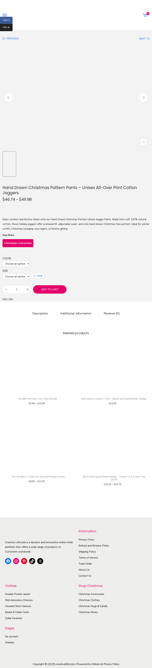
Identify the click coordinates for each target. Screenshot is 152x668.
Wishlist (9, 642)
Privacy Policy (86, 539)
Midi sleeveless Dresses (19, 599)
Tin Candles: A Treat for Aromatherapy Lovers (38, 476)
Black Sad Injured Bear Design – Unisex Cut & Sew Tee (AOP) (114, 477)
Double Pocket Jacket (17, 593)
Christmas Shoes (88, 612)
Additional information (75, 313)
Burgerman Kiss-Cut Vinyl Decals (38, 398)
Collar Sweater (13, 618)
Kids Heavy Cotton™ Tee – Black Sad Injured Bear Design (114, 398)
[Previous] (8, 97)
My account (11, 636)
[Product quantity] (17, 289)
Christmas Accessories (91, 593)
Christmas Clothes (89, 599)
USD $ (8, 20)
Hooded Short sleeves (18, 606)
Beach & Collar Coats (17, 612)
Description (42, 313)
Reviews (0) (110, 313)
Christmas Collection (18, 243)
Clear (38, 275)
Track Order (85, 563)
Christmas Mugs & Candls (93, 606)
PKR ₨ (8, 27)
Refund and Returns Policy (94, 545)
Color (7, 258)
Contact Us (85, 575)
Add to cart (50, 289)
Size (5, 270)
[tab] (42, 313)
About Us (84, 569)
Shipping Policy (87, 551)
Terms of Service (88, 557)
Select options (38, 407)
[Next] (143, 97)
